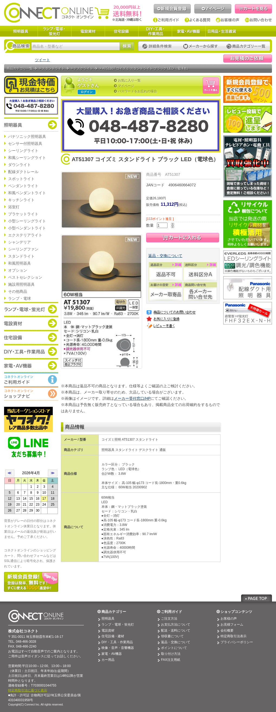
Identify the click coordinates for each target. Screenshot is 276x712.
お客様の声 (227, 20)
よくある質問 (198, 20)
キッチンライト (21, 200)
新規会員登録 (172, 9)
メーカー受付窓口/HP (132, 398)
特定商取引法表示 (234, 636)
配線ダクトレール (23, 172)
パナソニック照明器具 (27, 136)
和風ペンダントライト (27, 193)
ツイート (42, 60)
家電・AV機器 (188, 31)
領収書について (172, 636)
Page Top (256, 598)
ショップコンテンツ (236, 612)
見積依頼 (247, 58)
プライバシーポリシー (237, 642)
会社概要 (227, 630)
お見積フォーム (232, 624)
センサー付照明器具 (25, 143)
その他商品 (17, 291)
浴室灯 (13, 207)
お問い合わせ (258, 20)
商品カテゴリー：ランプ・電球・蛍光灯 (31, 309)
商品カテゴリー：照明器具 (31, 125)
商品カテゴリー (113, 612)
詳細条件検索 (158, 46)
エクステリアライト (25, 235)
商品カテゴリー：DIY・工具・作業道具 (31, 351)
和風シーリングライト (27, 157)
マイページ (212, 9)
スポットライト (21, 179)
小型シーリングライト (27, 221)
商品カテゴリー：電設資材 (31, 323)
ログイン (87, 91)
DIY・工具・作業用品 (155, 31)
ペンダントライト (23, 186)
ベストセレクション (25, 277)
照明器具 (21, 31)
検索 (127, 46)
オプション (17, 270)
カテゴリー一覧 (246, 46)
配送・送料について (175, 630)
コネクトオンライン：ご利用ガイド (31, 379)
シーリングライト (23, 150)
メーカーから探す (200, 46)
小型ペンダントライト (27, 228)
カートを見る (253, 9)
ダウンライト (19, 164)
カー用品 (107, 660)
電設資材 (88, 31)
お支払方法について (175, 624)
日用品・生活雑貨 (221, 31)
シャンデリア (19, 242)
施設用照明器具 (21, 284)
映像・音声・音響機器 (117, 648)
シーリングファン (23, 249)
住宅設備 (121, 31)
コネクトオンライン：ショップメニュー (31, 393)
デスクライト (83, 68)
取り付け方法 (170, 654)
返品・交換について (165, 255)
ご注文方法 (169, 618)
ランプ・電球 (19, 298)
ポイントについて (174, 648)
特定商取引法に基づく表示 (27, 690)
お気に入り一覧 (129, 80)
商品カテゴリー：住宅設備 (31, 337)
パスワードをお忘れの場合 (137, 91)
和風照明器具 (19, 263)
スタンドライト (21, 256)
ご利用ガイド (166, 20)
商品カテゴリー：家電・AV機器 (31, 365)
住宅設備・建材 (112, 636)
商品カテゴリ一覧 (20, 68)
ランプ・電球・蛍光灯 (54, 31)
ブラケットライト (23, 214)
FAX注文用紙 (170, 660)
